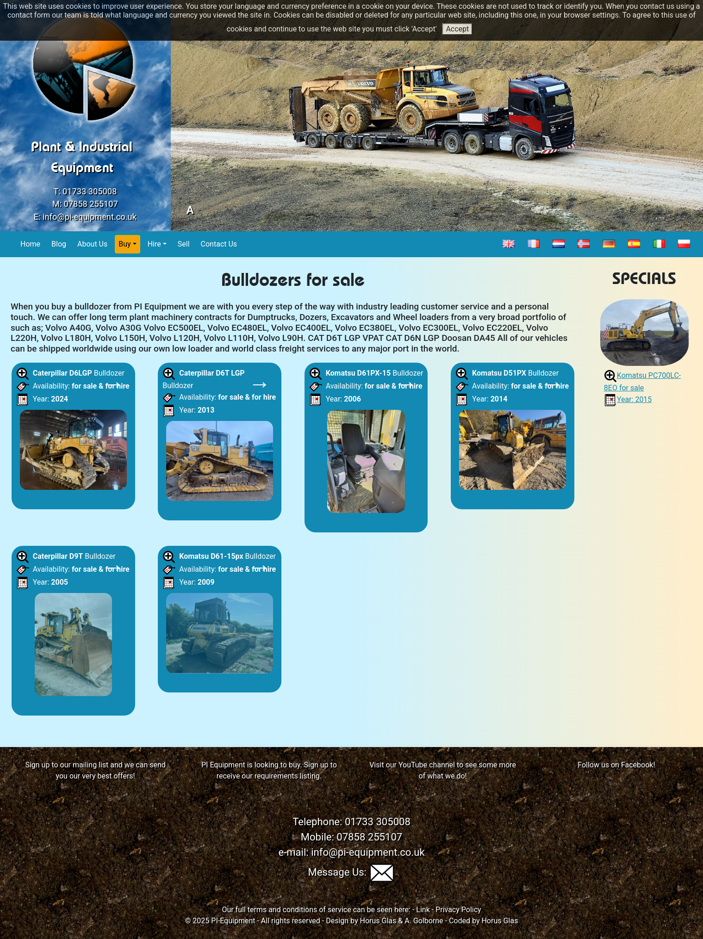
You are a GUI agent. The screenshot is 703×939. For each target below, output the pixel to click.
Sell (184, 243)
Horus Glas (378, 920)
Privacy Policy (458, 909)
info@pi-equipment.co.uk (90, 217)
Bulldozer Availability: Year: (73, 431)
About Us (92, 243)
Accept (457, 29)
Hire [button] (154, 244)
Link (422, 909)
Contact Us (219, 243)
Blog (59, 243)
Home (30, 243)
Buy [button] (124, 244)
